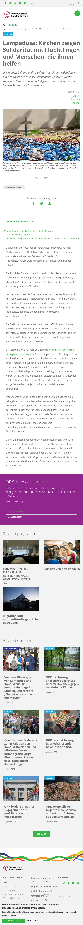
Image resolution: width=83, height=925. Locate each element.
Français (75, 99)
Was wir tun (34, 902)
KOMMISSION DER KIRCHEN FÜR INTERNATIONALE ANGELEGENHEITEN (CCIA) (43, 238)
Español (76, 102)
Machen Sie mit (46, 880)
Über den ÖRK (35, 880)
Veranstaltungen (39, 895)
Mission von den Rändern (19, 234)
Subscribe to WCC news (22, 221)
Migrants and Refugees (14, 187)
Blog (45, 899)
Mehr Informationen (26, 916)
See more (41, 834)
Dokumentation (50, 886)
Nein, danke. (33, 921)
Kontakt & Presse (47, 893)
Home (4, 25)
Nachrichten (14, 25)
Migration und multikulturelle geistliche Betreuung (31, 231)
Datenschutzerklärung (14, 501)
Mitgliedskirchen (39, 886)
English (76, 95)
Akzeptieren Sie (14, 921)
